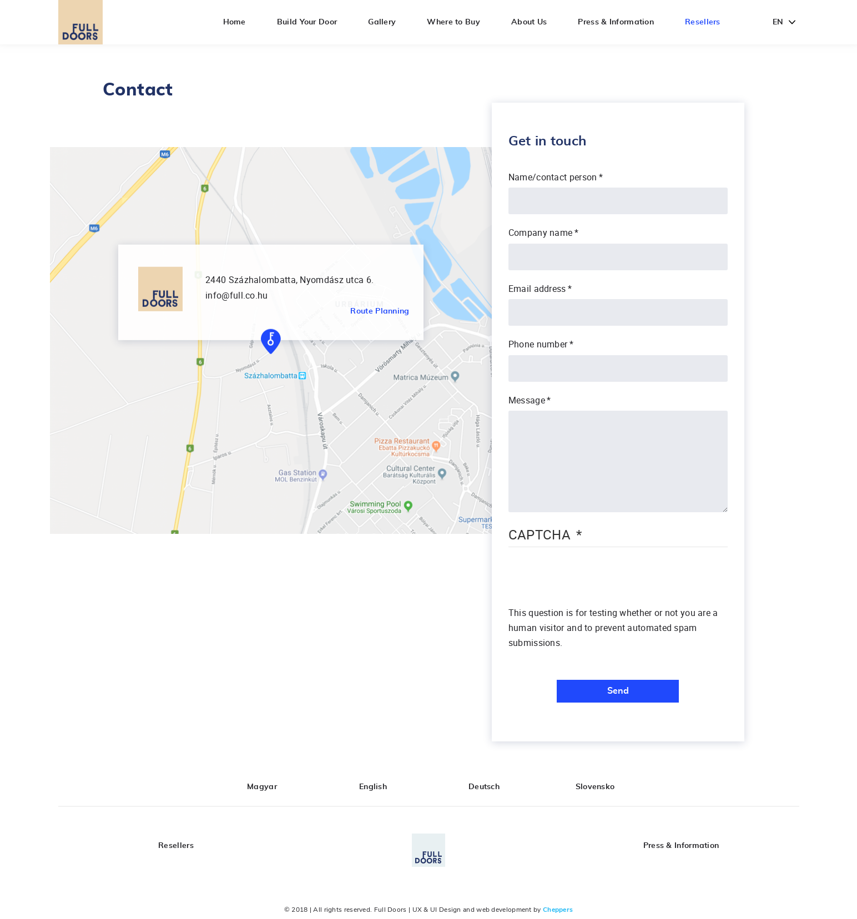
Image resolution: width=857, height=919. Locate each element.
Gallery (382, 22)
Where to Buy (453, 22)
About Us (529, 22)
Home (234, 22)
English (373, 787)
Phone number (538, 344)
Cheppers (558, 909)
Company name (540, 232)
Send (618, 690)
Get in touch (547, 141)
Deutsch (484, 787)
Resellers (702, 22)
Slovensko (595, 787)
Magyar (262, 787)
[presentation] (592, 583)
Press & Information (616, 22)
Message (526, 400)
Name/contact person (552, 177)
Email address (537, 288)
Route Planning (379, 311)
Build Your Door (307, 22)
